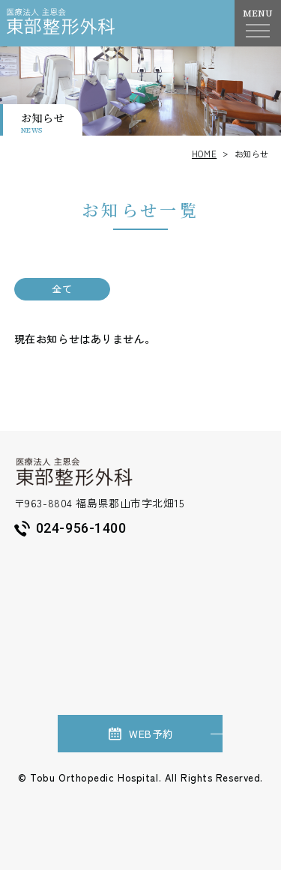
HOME (204, 154)
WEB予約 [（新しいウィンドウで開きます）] (140, 733)
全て (62, 289)
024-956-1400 (70, 528)
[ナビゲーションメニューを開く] (258, 31)
